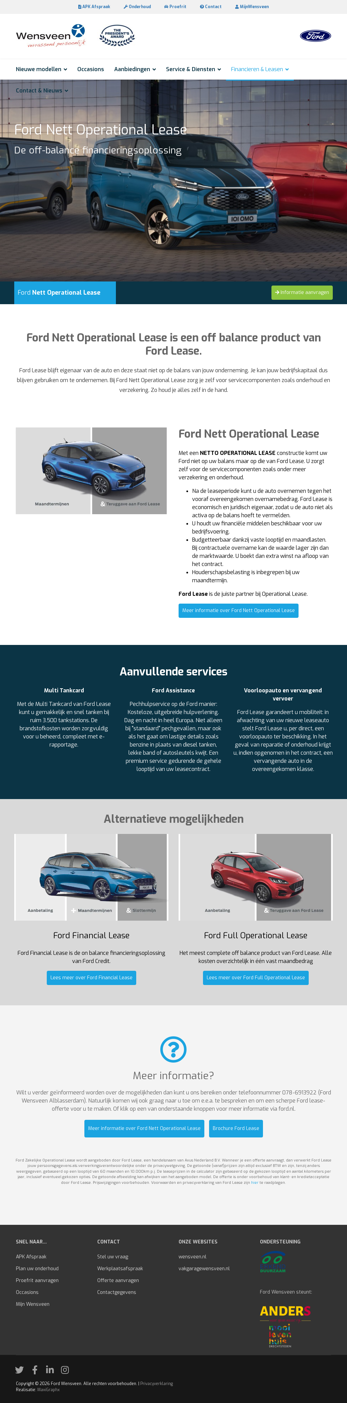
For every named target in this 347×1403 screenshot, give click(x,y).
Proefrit (175, 6)
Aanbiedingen (132, 69)
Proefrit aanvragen (37, 1280)
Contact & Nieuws (39, 90)
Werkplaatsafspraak (120, 1268)
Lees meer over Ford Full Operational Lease (256, 978)
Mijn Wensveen (32, 1304)
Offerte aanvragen (118, 1280)
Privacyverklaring (156, 1383)
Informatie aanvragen (302, 292)
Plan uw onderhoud (37, 1268)
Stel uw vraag (112, 1257)
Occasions (90, 69)
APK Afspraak (94, 6)
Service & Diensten (190, 69)
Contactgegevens (116, 1292)
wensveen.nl (192, 1257)
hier (255, 1182)
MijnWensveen (252, 6)
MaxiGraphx (48, 1389)
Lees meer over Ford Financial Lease (91, 978)
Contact (211, 6)
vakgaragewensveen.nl (204, 1268)
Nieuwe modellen (38, 69)
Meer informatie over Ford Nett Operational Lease (238, 610)
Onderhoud (137, 6)
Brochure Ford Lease (236, 1128)
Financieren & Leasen (257, 69)
